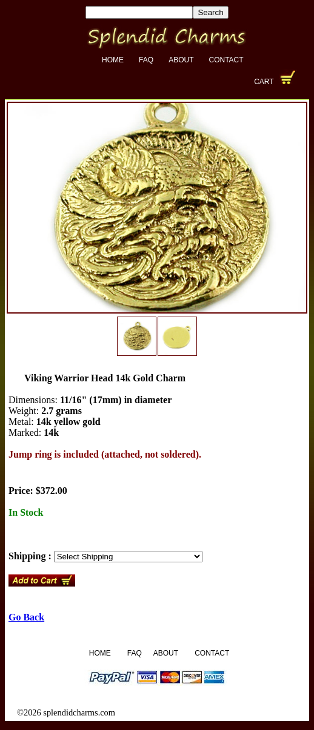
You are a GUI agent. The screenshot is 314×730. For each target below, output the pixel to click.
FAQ (146, 60)
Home (113, 60)
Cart (263, 81)
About (181, 60)
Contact (226, 60)
